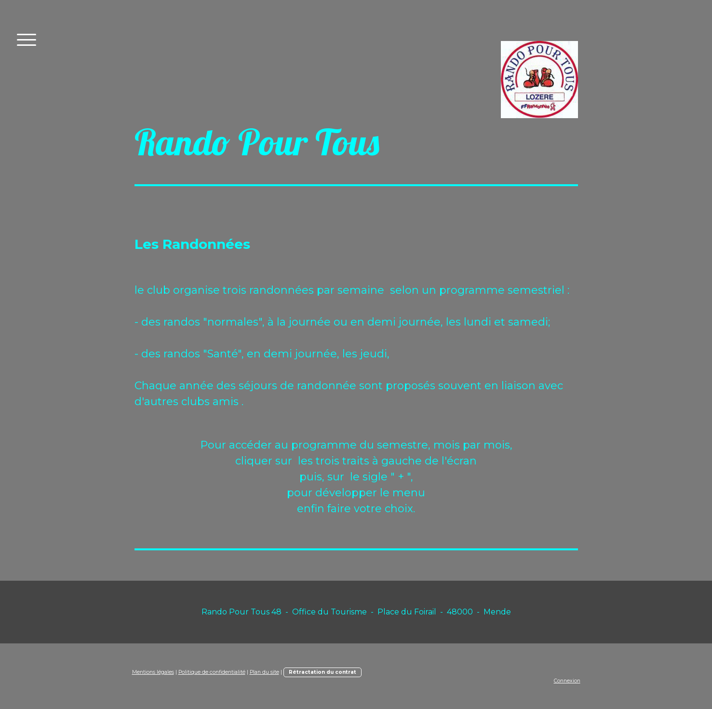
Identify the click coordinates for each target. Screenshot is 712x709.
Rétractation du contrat (322, 672)
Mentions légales (153, 672)
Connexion (567, 681)
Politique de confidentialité (211, 672)
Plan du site (264, 672)
